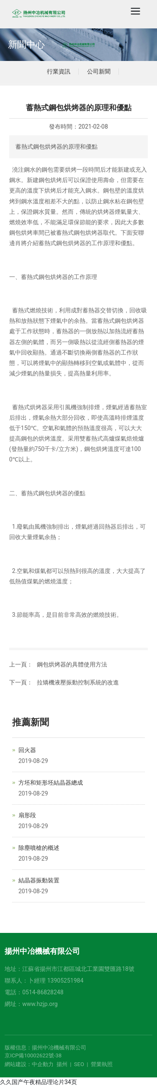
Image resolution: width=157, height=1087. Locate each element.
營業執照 (102, 1064)
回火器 (27, 750)
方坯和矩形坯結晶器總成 (50, 782)
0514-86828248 (42, 992)
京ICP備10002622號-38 (33, 1055)
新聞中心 (26, 44)
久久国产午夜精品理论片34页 (38, 1082)
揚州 (62, 1064)
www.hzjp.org (39, 1004)
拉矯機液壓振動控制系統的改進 (78, 682)
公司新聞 (99, 71)
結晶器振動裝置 (38, 880)
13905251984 (65, 980)
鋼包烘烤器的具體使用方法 (72, 664)
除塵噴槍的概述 (38, 847)
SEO (79, 1064)
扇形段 (27, 815)
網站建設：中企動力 (29, 1064)
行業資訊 (58, 71)
